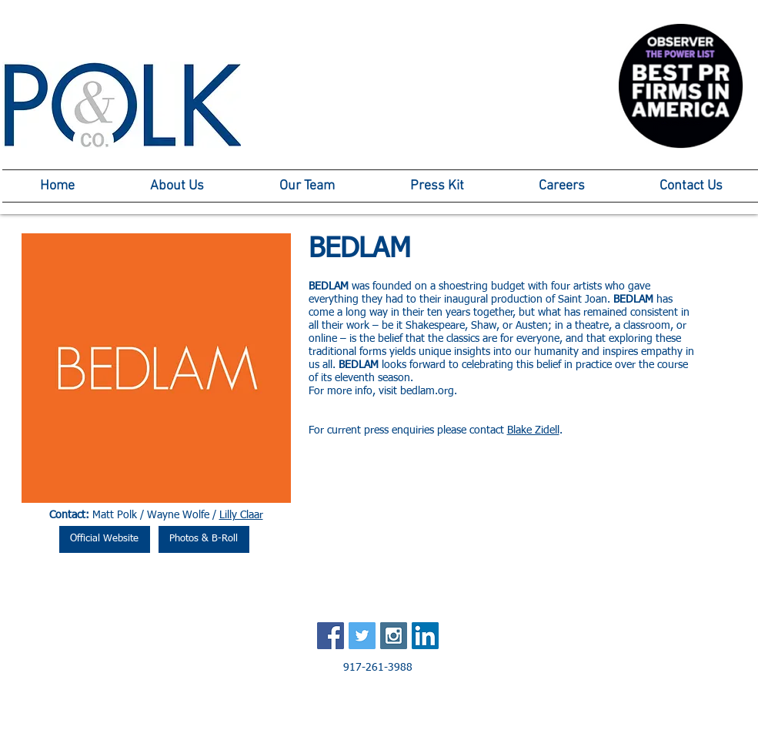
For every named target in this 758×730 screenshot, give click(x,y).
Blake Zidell (533, 430)
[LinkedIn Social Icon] (425, 635)
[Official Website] (104, 539)
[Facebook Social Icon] (330, 635)
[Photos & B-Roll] (204, 539)
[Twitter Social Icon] (362, 635)
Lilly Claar (241, 515)
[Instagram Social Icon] (393, 635)
